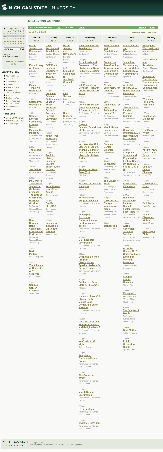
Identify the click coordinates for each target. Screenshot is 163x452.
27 (8, 33)
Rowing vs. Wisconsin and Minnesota (150, 48)
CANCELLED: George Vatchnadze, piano (111, 204)
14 (18, 38)
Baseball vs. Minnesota (130, 185)
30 (16, 33)
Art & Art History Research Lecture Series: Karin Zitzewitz (53, 162)
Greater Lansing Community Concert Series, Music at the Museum (36, 124)
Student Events (12, 107)
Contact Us (40, 443)
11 (10, 38)
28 (10, 33)
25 (10, 43)
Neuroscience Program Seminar (88, 199)
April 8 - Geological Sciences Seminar (129, 230)
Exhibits (9, 95)
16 (23, 38)
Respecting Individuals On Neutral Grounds (52, 227)
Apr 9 (151, 40)
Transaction (110, 225)
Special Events (12, 104)
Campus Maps (12, 124)
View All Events (12, 76)
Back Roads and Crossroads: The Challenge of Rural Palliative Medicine (89, 66)
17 (8, 41)
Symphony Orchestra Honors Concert (88, 358)
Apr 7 (112, 40)
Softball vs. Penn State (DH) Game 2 (89, 283)
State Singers (67, 114)
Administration (12, 82)
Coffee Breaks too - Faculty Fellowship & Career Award (89, 107)
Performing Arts (13, 98)
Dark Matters (33, 252)
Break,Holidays (12, 87)
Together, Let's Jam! (90, 423)
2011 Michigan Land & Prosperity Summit (131, 111)
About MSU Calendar (15, 118)
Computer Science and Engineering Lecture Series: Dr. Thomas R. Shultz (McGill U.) (131, 161)
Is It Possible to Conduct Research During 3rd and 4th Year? (89, 89)
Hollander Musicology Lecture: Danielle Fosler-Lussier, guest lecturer (131, 204)
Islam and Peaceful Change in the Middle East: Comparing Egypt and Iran (89, 302)
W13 (4, 33)
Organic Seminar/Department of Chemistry (90, 127)
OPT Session (67, 94)
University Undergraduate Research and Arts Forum (131, 134)
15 (21, 38)
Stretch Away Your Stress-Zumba (53, 189)
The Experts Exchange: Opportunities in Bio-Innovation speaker (88, 220)
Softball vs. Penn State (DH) (88, 170)
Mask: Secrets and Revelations (36, 48)
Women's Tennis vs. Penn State (148, 102)
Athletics (10, 85)
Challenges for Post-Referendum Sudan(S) (112, 108)
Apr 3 (36, 40)
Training (9, 109)
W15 (4, 38)
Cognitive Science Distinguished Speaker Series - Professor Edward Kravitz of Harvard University (53, 106)
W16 (4, 41)
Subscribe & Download (14, 62)
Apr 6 (90, 40)
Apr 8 (132, 40)
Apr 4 (53, 40)
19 (13, 41)
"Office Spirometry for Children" (112, 88)
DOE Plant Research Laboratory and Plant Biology (52, 71)
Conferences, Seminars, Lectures (14, 91)
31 (18, 33)
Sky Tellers (35, 169)
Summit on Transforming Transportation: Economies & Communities (112, 68)
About (32, 443)
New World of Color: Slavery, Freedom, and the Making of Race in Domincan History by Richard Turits (90, 151)
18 (10, 41)
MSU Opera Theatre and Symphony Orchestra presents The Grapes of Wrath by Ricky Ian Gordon (36, 192)
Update (14, 64)
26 (13, 43)
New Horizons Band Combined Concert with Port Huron (36, 227)
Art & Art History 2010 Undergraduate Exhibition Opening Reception (131, 255)
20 (16, 41)
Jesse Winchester (110, 162)
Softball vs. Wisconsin (35, 103)
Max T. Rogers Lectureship (86, 241)
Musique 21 (129, 293)
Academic (10, 79)
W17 (4, 43)
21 (18, 41)
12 (13, 38)
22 (21, 41)
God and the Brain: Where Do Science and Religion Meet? (89, 324)
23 (23, 41)
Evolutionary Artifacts (36, 66)
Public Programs (13, 101)
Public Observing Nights (129, 344)
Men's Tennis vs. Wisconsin (35, 88)
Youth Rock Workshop (52, 137)
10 (8, 38)
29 (13, 33)
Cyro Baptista (86, 409)
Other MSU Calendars (15, 121)
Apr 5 (70, 40)
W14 (4, 36)
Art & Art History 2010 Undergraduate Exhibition (131, 89)
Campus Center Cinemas (34, 288)
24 (8, 43)
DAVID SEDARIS (51, 204)
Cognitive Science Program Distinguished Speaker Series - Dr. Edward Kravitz (90, 262)
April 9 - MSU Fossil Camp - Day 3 (150, 152)
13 (16, 38)
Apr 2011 (14, 28)
